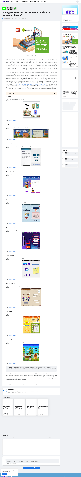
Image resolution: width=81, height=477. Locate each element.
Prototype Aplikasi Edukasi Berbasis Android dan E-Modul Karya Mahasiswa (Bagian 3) (69, 47)
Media (14, 381)
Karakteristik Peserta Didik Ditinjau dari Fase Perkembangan (43, 407)
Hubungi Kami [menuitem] (43, 1)
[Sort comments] (57, 457)
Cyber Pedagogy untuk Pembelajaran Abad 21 (73, 57)
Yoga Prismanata (11, 389)
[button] (77, 2)
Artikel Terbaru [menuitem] (24, 1)
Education (10, 381)
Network (71, 107)
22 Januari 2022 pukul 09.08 (17, 463)
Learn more (10, 471)
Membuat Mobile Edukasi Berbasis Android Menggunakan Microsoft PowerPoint (31, 84)
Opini (64, 109)
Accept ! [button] (4, 473)
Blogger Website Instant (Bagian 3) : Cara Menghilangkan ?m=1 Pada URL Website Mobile (73, 63)
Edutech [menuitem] (16, 1)
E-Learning (66, 103)
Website (70, 109)
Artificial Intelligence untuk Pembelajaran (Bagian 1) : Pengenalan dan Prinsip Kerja (30, 408)
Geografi (72, 105)
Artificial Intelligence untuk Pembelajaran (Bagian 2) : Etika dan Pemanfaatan (18, 408)
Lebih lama (57, 471)
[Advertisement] (31, 425)
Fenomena (65, 105)
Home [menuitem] (12, 1)
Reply (8, 463)
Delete (11, 463)
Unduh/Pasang (12, 120)
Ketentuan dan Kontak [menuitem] (34, 1)
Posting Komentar (31, 467)
